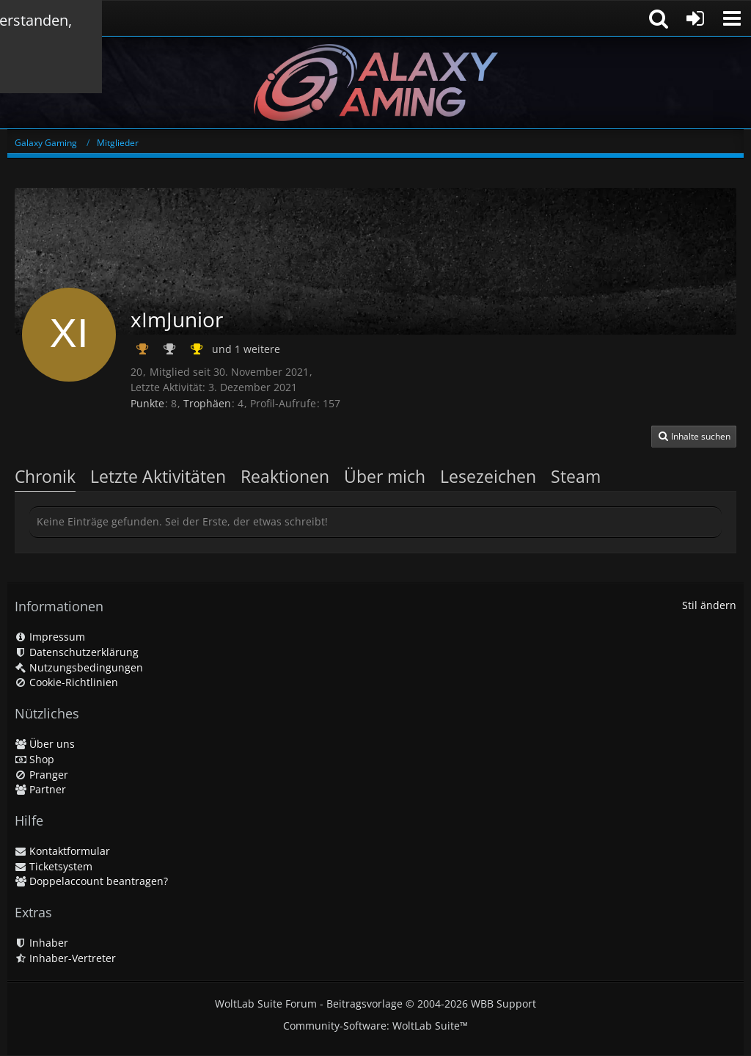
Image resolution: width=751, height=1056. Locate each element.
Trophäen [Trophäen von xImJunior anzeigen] (207, 403)
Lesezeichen (488, 476)
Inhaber (41, 943)
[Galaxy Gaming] (375, 82)
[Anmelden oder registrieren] (695, 18)
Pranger (41, 775)
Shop (34, 759)
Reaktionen (285, 476)
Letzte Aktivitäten (158, 476)
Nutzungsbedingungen (79, 667)
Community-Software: (375, 1026)
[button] (732, 18)
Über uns (45, 744)
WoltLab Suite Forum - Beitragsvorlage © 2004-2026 (375, 1004)
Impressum (50, 637)
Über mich (384, 476)
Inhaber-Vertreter (65, 958)
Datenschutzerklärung (77, 652)
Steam (576, 476)
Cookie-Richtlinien (66, 682)
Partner (40, 789)
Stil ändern (709, 605)
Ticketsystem (53, 866)
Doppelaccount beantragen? (91, 881)
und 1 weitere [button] (246, 349)
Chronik (45, 476)
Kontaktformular (62, 851)
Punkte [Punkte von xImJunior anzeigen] (147, 403)
